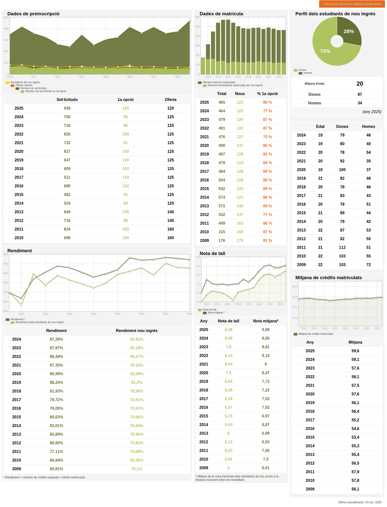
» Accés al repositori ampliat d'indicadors (352, 4)
